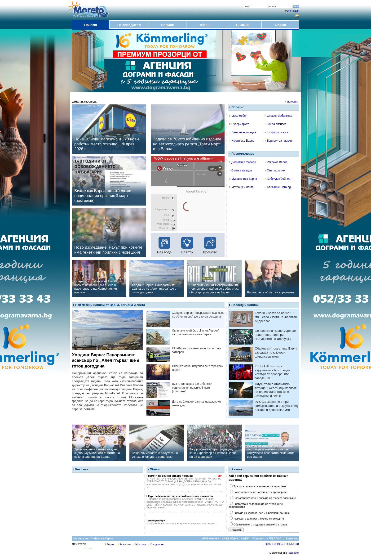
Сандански (156, 544)
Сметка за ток (275, 170)
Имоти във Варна (241, 140)
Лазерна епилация (242, 132)
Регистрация (292, 10)
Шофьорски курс (277, 132)
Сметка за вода (240, 170)
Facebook (293, 552)
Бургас (110, 544)
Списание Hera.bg (278, 187)
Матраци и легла (241, 187)
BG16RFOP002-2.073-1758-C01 (282, 544)
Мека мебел (238, 115)
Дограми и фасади (242, 162)
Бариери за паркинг (279, 140)
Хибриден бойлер (277, 178)
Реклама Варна (276, 162)
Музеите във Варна (243, 178)
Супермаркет (239, 124)
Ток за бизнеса (275, 124)
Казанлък (124, 544)
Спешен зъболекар (278, 115)
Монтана (140, 544)
